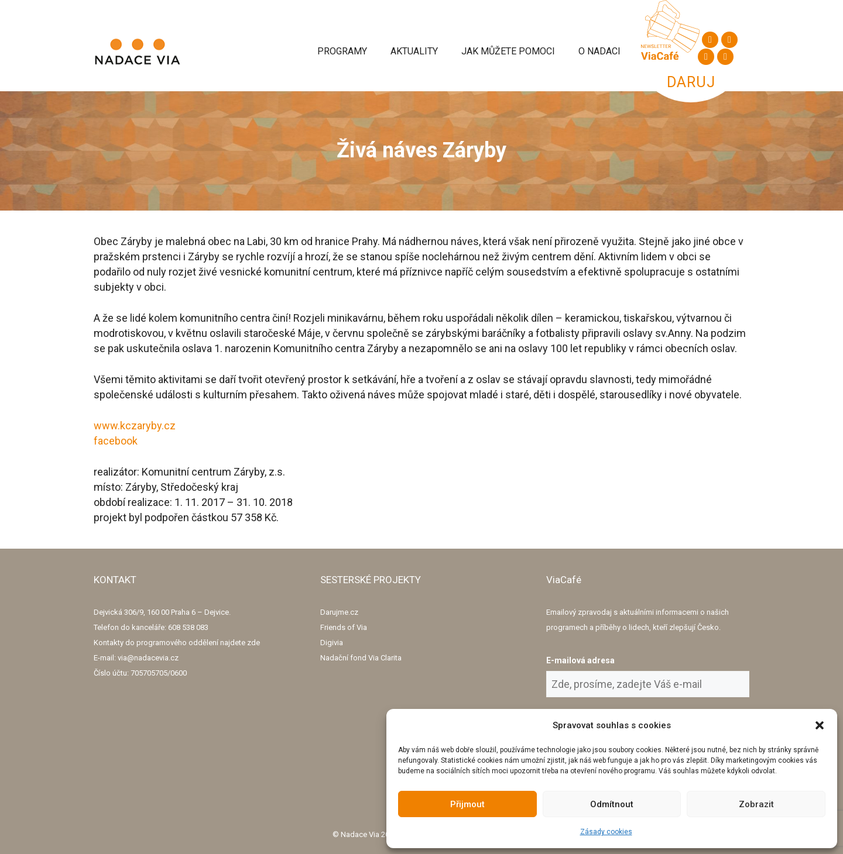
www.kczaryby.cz (135, 425)
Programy (342, 51)
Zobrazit (756, 804)
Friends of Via (343, 627)
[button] (819, 725)
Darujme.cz (339, 612)
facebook (116, 441)
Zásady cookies (606, 832)
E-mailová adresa (580, 660)
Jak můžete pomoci (508, 51)
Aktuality (414, 51)
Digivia (331, 642)
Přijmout (467, 804)
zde (253, 642)
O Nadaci (599, 51)
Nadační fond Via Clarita (361, 657)
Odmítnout (611, 804)
